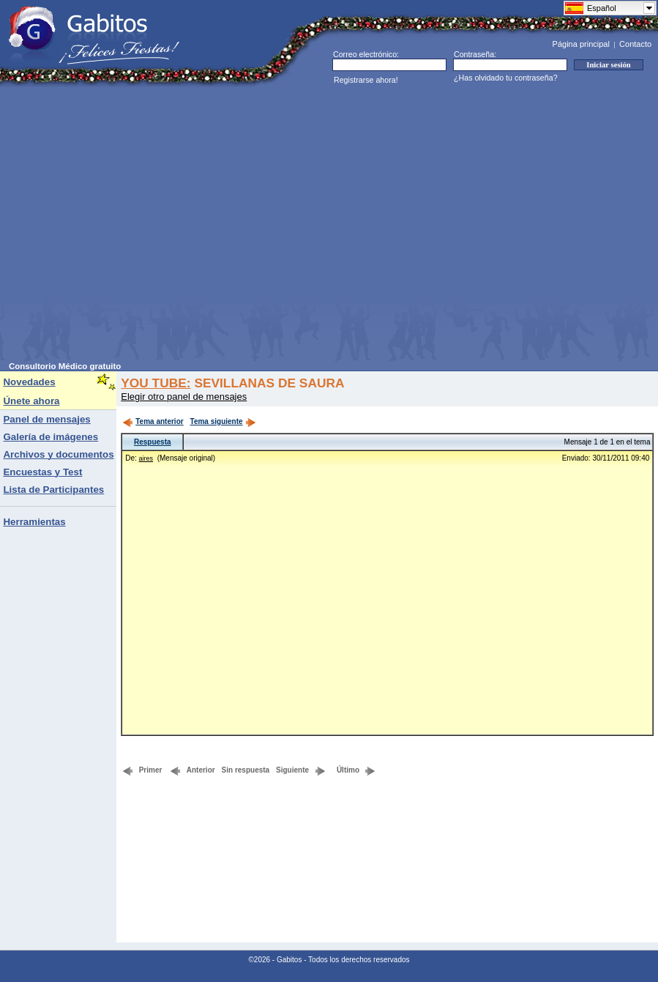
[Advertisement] (137, 224)
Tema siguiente (223, 421)
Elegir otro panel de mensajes (184, 396)
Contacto (635, 44)
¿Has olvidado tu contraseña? (506, 77)
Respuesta (152, 442)
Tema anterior (152, 421)
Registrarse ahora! (366, 79)
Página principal (581, 44)
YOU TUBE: (155, 383)
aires (146, 458)
